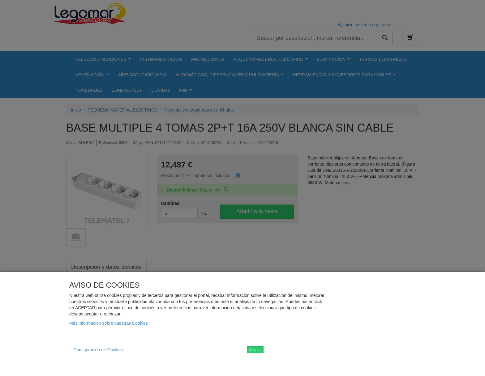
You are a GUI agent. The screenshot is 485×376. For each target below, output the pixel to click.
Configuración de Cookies (98, 349)
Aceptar (255, 350)
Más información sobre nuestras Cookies (108, 323)
